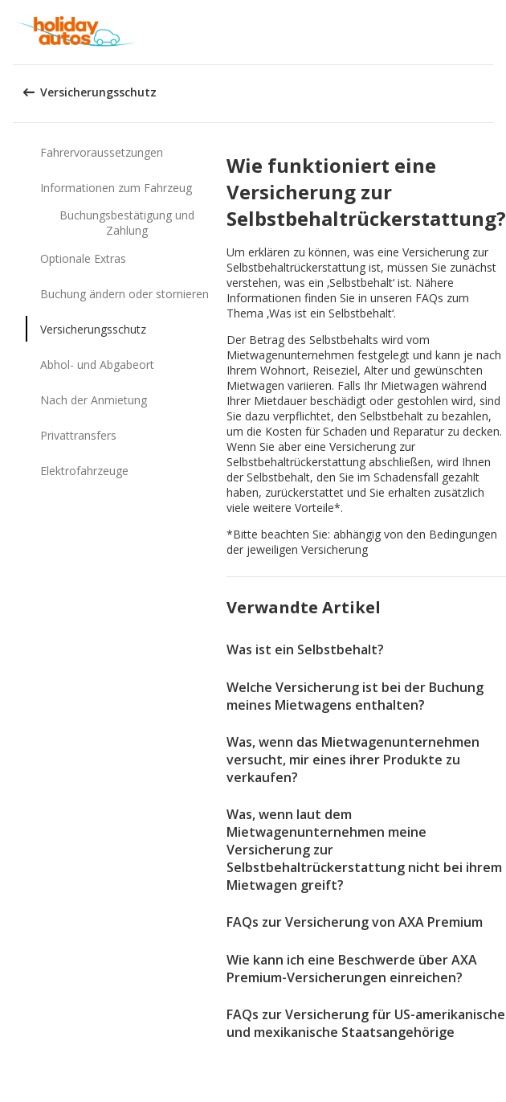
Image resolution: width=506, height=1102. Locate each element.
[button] (488, 32)
